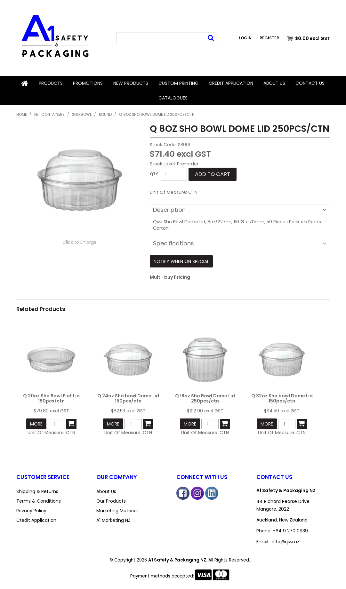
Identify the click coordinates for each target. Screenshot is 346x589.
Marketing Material (117, 510)
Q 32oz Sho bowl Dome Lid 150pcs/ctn (282, 397)
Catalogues (173, 97)
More (36, 423)
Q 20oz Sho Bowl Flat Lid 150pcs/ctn (51, 397)
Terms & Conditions (38, 500)
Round (105, 113)
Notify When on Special (181, 261)
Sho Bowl (82, 113)
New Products (130, 83)
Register (269, 38)
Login (245, 38)
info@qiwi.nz (285, 541)
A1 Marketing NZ (113, 519)
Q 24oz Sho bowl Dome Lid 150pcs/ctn (128, 397)
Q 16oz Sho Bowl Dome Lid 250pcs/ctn (205, 397)
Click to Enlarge (79, 241)
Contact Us (310, 83)
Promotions (88, 83)
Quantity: (154, 173)
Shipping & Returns (37, 491)
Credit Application (231, 83)
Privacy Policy (31, 510)
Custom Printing (178, 83)
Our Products (111, 500)
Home (25, 83)
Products (51, 83)
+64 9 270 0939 (290, 530)
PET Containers (49, 113)
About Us (274, 83)
